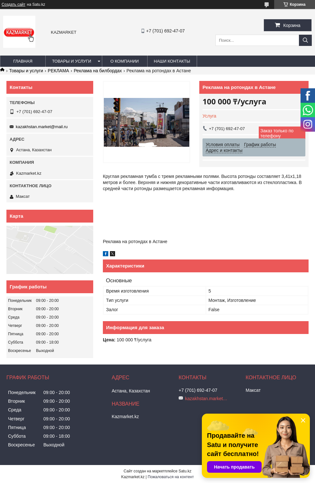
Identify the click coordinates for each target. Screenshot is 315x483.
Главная (22, 61)
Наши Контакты (172, 61)
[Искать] (305, 40)
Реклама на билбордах (98, 70)
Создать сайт (13, 4)
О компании (124, 61)
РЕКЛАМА (58, 70)
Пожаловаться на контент (171, 477)
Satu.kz (184, 471)
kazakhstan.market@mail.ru (42, 126)
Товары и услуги (71, 61)
